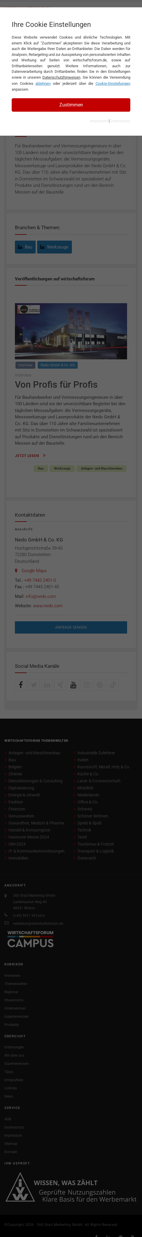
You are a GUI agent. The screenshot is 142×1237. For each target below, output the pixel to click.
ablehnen (43, 83)
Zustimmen (71, 105)
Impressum (99, 121)
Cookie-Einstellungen (113, 83)
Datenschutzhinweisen (61, 77)
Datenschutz (120, 121)
